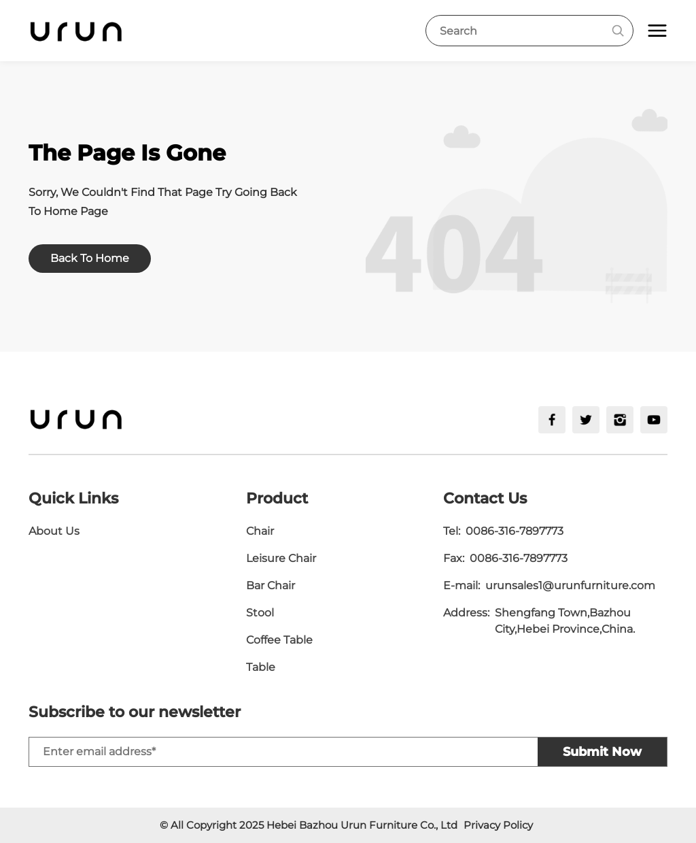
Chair (260, 531)
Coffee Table (279, 639)
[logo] (76, 30)
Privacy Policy (498, 825)
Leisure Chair (281, 558)
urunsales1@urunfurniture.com (570, 585)
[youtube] (653, 419)
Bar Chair (270, 585)
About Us (54, 531)
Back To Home (89, 258)
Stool (260, 612)
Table (260, 667)
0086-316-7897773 (514, 531)
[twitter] (585, 419)
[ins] (619, 419)
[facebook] (552, 419)
